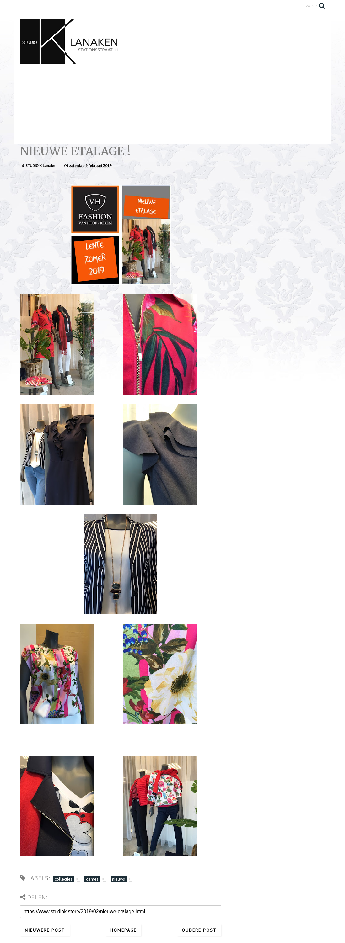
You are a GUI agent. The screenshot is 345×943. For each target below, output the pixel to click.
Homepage (123, 930)
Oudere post (199, 930)
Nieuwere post (45, 930)
